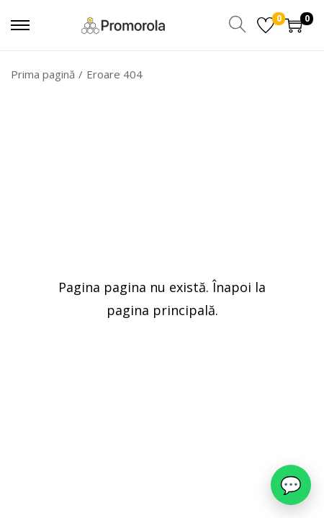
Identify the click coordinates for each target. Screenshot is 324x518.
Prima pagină (43, 74)
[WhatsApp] (291, 485)
